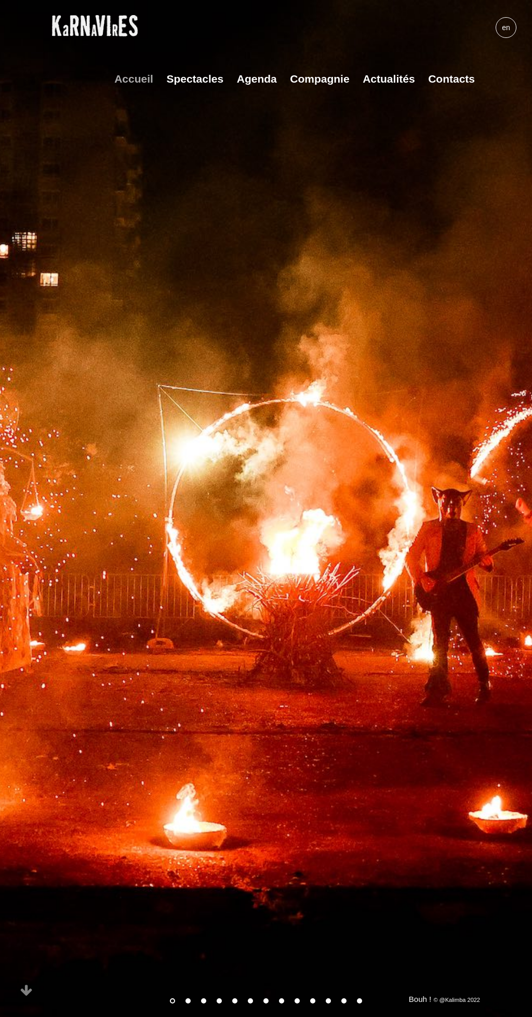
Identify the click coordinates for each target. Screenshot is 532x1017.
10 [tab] (312, 1000)
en (506, 27)
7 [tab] (266, 1000)
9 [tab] (297, 1000)
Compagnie (319, 79)
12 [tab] (344, 1000)
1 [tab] (172, 1000)
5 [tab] (234, 1000)
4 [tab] (219, 1000)
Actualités (389, 79)
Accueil (133, 79)
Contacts (451, 79)
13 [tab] (359, 1000)
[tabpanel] (266, 508)
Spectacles (194, 79)
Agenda (257, 79)
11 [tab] (328, 1000)
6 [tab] (250, 1000)
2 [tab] (188, 1000)
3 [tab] (203, 1000)
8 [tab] (281, 1000)
